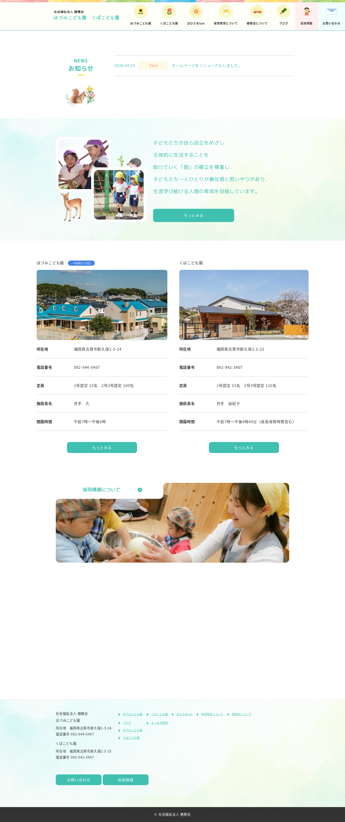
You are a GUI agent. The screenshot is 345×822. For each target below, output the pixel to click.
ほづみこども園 (132, 713)
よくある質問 (159, 722)
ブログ (127, 722)
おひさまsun (184, 713)
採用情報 (127, 779)
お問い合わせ (79, 779)
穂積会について (241, 713)
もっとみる (194, 331)
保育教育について (212, 713)
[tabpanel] (172, 100)
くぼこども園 (159, 713)
